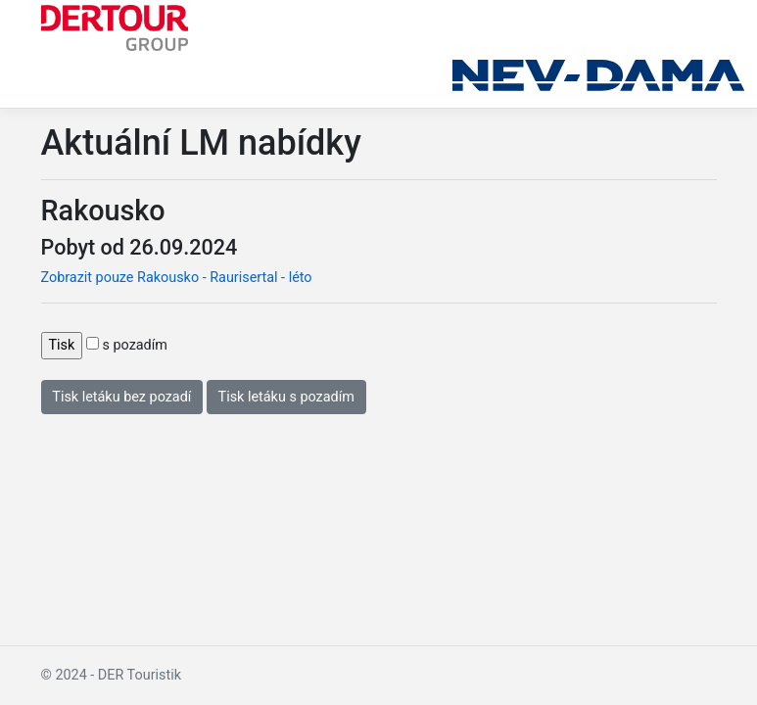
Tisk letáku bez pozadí (121, 397)
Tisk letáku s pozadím (286, 397)
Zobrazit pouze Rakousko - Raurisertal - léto (176, 277)
